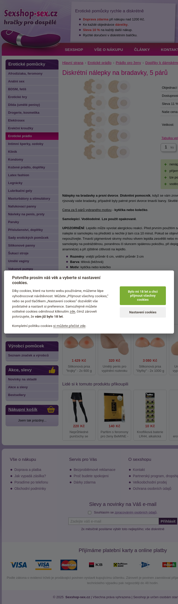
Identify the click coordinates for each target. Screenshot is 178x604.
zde (72, 311)
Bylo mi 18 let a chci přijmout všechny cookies (143, 295)
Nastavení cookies (143, 312)
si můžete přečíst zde (69, 326)
